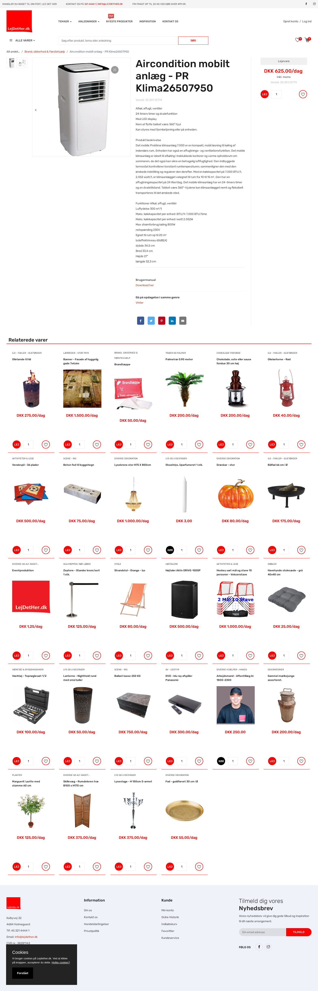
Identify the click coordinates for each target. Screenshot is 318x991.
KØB (170, 550)
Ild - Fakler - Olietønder (27, 353)
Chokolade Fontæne (229, 353)
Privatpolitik (91, 931)
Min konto (167, 910)
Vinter (139, 302)
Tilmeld (298, 932)
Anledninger (88, 21)
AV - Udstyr (172, 669)
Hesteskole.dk (113, 963)
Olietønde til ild (21, 359)
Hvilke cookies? (61, 962)
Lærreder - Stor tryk (76, 353)
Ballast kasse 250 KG (127, 675)
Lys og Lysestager (176, 458)
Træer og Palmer (175, 353)
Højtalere (171, 564)
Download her (145, 285)
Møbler (272, 564)
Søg (193, 40)
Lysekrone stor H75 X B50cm (132, 464)
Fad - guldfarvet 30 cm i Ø (181, 781)
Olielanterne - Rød (279, 359)
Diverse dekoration (126, 458)
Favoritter (167, 931)
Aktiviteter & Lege (23, 458)
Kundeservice (170, 938)
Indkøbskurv (169, 924)
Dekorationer (276, 669)
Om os (88, 910)
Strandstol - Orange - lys (129, 570)
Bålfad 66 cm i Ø (278, 464)
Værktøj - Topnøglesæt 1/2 (29, 675)
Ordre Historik (170, 917)
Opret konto (290, 21)
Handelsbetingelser (96, 924)
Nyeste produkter (119, 21)
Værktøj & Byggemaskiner (27, 669)
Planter (17, 775)
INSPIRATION (147, 21)
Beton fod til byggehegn (78, 464)
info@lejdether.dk (26, 937)
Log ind (307, 21)
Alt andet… (13, 51)
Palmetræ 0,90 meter (179, 359)
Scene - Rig (69, 458)
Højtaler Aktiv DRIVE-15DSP (183, 570)
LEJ (264, 94)
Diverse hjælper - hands (232, 669)
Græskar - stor (226, 464)
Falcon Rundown (119, 978)
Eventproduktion (23, 570)
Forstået (22, 973)
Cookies (20, 952)
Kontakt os (170, 21)
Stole (117, 564)
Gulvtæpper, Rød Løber (77, 564)
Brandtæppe (122, 364)
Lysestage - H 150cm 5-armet (133, 781)
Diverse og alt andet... (25, 564)
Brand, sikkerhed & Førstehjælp (45, 51)
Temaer (65, 21)
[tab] (12, 63)
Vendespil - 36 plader (25, 464)
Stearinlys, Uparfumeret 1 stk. (184, 464)
